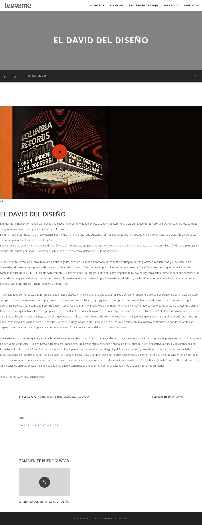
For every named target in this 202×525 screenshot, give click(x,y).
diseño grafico (72, 397)
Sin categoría (175, 397)
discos (50, 397)
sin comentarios (34, 76)
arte (42, 397)
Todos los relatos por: (39, 425)
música (85, 397)
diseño (58, 397)
